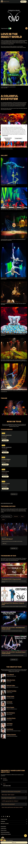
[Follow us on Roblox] (9, 816)
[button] (23, 2)
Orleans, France (6, 483)
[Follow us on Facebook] (3, 816)
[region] (14, 132)
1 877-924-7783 (7, 785)
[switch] (9, 28)
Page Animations (4, 28)
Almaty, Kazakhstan (7, 447)
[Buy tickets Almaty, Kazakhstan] (5, 452)
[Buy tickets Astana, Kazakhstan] (5, 440)
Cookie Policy (3, 828)
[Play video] (14, 225)
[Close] (26, 125)
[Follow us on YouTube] (7, 816)
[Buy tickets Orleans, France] (5, 488)
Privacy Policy (4, 830)
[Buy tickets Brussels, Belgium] (5, 464)
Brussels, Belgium (6, 459)
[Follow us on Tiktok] (2, 816)
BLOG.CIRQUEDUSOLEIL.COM (7, 503)
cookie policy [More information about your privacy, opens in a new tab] (5, 135)
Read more (4, 543)
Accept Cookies (18, 138)
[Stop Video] (26, 28)
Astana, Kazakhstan (7, 435)
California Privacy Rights (6, 834)
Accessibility (3, 826)
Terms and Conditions (5, 832)
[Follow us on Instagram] (5, 816)
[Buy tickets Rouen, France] (5, 476)
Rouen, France (5, 471)
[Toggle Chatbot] (25, 835)
